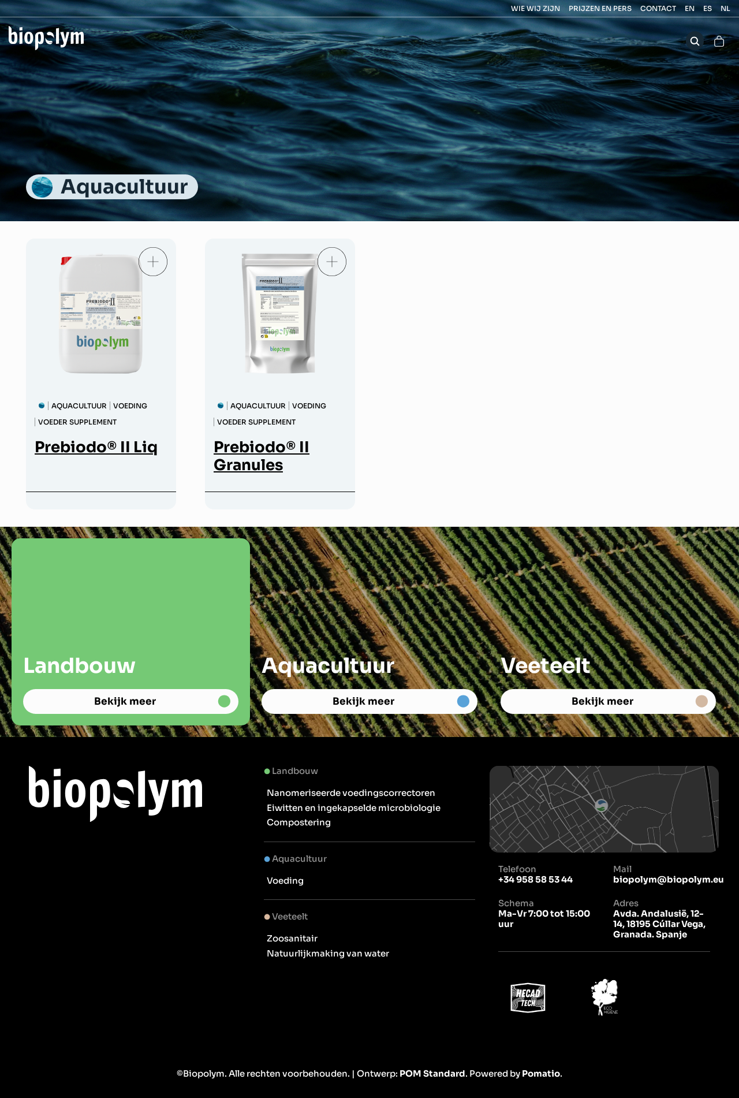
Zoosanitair (292, 938)
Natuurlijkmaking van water (328, 953)
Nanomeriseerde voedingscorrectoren (351, 792)
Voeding (285, 880)
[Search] (695, 40)
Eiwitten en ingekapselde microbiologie (354, 807)
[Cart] (719, 40)
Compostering (299, 822)
